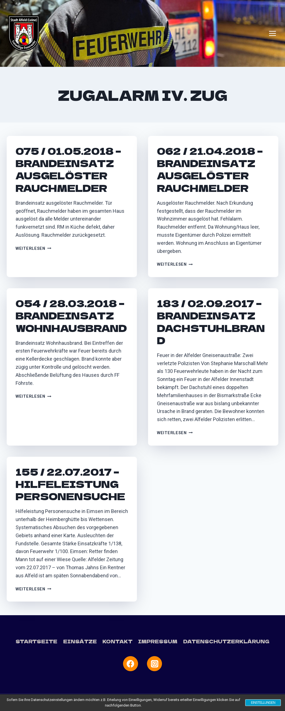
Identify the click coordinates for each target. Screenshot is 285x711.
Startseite (36, 641)
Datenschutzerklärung (226, 641)
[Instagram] (154, 663)
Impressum (157, 641)
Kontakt (117, 641)
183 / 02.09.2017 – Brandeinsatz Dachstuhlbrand (211, 321)
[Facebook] (130, 663)
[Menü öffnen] (272, 33)
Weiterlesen (33, 248)
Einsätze (80, 641)
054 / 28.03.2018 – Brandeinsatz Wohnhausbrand (71, 315)
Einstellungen (263, 703)
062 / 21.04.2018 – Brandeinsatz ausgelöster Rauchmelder (210, 169)
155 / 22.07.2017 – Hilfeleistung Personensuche (70, 484)
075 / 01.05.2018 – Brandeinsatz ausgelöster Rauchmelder (68, 169)
